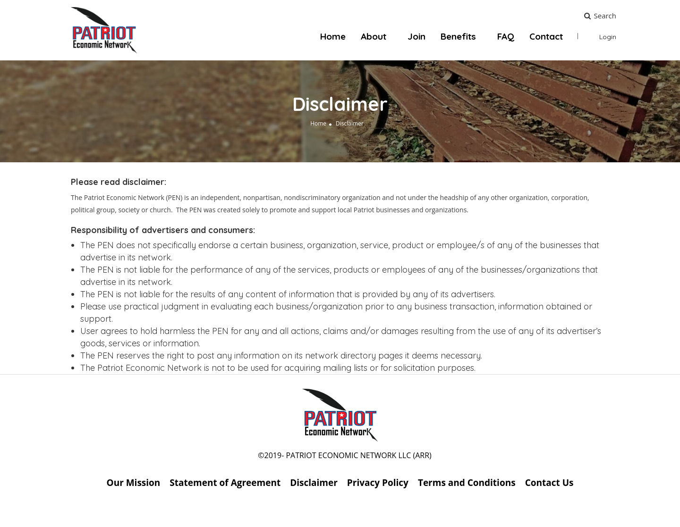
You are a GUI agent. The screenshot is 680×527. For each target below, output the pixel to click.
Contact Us (549, 483)
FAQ (505, 36)
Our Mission (134, 483)
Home (333, 36)
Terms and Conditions (467, 483)
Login (607, 37)
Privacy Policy (377, 483)
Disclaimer (314, 483)
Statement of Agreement (225, 483)
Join (416, 36)
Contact (546, 36)
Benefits (458, 36)
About (373, 36)
